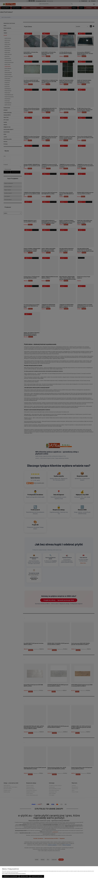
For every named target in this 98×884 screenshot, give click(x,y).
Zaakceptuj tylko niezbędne (10, 876)
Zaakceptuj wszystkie (37, 876)
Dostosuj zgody (24, 876)
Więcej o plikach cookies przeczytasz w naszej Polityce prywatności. (14, 873)
